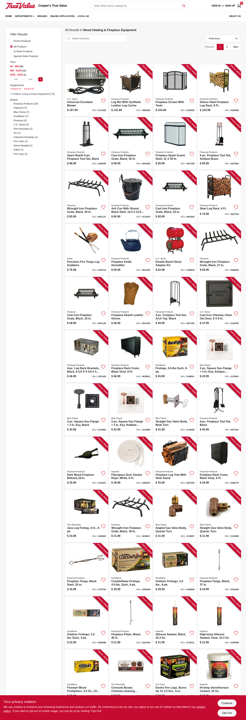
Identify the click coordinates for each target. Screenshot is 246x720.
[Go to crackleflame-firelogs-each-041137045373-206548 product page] (130, 569)
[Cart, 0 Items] (239, 6)
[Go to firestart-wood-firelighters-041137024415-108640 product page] (86, 676)
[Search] (184, 5)
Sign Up (230, 5)
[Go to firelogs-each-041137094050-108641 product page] (175, 357)
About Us (235, 16)
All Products (20, 46)
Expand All (29, 89)
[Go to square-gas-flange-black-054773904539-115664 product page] (86, 410)
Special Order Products (26, 56)
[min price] (16, 79)
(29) (26, 103)
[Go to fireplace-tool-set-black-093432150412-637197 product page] (219, 410)
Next (235, 46)
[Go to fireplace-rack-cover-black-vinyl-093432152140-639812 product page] (130, 357)
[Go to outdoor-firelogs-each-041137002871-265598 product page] (86, 623)
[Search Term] (139, 5)
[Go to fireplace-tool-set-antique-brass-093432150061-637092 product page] (219, 144)
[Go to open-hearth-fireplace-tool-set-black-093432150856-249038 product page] (86, 144)
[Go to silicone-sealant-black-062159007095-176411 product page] (175, 623)
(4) (20, 120)
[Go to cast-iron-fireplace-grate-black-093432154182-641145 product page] (86, 303)
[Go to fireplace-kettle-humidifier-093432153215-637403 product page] (130, 250)
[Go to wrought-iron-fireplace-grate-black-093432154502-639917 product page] (130, 516)
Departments (23, 16)
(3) (21, 124)
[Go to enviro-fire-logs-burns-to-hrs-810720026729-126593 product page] (175, 676)
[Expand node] (11, 93)
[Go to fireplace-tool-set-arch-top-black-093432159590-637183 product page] (175, 303)
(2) (23, 128)
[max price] (31, 79)
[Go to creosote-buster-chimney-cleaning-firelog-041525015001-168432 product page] (130, 676)
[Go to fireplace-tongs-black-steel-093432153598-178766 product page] (86, 569)
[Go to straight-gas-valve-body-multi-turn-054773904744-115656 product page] (175, 410)
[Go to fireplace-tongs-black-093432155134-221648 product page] (219, 569)
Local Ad (83, 16)
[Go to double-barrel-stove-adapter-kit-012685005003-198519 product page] (175, 250)
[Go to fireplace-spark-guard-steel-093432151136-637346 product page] (175, 144)
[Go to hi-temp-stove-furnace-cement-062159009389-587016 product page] (219, 676)
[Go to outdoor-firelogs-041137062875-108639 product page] (175, 569)
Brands (42, 16)
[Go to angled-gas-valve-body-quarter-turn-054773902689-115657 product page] (175, 516)
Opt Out (227, 712)
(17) (20, 107)
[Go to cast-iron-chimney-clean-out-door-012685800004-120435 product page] (219, 303)
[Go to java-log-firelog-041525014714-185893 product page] (86, 516)
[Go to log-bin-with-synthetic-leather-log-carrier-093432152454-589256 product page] (130, 90)
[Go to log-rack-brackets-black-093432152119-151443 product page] (86, 357)
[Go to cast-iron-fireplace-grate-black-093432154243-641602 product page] (175, 197)
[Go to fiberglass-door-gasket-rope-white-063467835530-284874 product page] (130, 463)
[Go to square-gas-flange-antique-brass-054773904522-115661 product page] (219, 357)
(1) (17, 133)
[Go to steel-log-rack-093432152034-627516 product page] (219, 197)
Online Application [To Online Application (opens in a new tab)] (62, 16)
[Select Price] (40, 79)
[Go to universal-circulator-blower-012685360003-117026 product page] (86, 90)
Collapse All (15, 89)
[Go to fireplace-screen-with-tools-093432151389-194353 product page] (175, 90)
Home (8, 16)
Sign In (216, 5)
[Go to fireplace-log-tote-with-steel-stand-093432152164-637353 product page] (175, 463)
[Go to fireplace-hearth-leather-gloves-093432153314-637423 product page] (130, 303)
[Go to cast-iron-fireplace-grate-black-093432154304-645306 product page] (130, 144)
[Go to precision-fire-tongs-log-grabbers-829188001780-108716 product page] (86, 250)
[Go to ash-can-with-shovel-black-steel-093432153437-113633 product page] (130, 197)
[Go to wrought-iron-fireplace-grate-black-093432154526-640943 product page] (219, 250)
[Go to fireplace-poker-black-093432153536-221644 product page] (130, 623)
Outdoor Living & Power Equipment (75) (34, 94)
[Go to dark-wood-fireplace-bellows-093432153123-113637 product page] (86, 463)
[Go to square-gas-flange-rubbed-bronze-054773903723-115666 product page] (130, 410)
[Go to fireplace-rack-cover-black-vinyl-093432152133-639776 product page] (219, 463)
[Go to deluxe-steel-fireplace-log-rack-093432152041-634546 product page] (219, 90)
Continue (226, 703)
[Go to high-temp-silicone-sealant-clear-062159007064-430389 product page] (219, 623)
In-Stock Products (23, 51)
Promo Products (22, 41)
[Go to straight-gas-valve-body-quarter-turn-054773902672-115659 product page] (219, 516)
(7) (21, 112)
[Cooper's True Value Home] (20, 6)
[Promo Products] (11, 41)
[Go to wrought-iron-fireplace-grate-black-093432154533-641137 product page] (86, 197)
